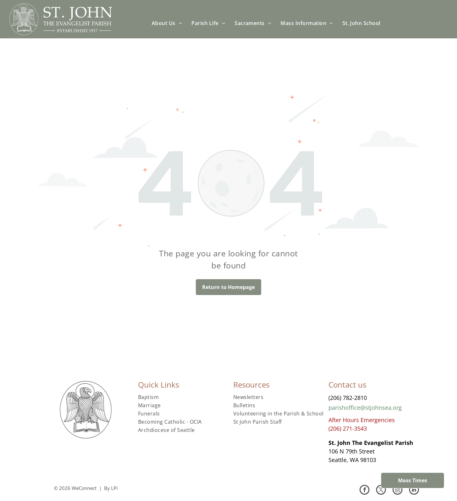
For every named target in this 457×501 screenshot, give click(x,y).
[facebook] (364, 490)
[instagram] (397, 490)
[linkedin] (414, 490)
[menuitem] (167, 23)
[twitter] (381, 490)
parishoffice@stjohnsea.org (365, 407)
